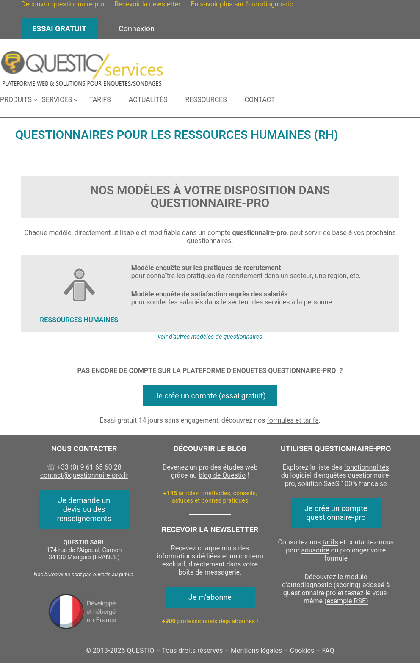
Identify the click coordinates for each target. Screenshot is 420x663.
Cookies (302, 650)
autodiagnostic (309, 585)
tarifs (330, 542)
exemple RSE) (347, 601)
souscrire (315, 550)
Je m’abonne (210, 597)
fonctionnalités (366, 467)
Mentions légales (256, 650)
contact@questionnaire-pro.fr (84, 475)
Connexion (137, 28)
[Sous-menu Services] (59, 99)
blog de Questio (222, 475)
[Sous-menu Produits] (18, 99)
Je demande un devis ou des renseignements (84, 509)
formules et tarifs (292, 420)
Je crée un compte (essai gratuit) (210, 395)
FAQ (328, 650)
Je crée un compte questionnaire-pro (335, 513)
